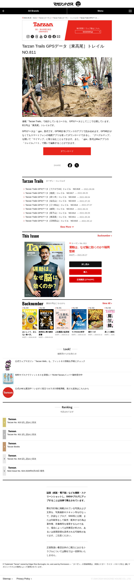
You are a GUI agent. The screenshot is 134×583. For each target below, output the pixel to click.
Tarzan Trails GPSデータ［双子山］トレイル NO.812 (57, 214)
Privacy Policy (23, 580)
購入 (85, 273)
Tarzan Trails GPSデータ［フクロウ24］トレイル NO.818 (59, 190)
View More (67, 227)
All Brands (20, 11)
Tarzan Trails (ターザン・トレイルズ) (65, 18)
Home (35, 18)
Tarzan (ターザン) (45, 18)
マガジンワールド (67, 3)
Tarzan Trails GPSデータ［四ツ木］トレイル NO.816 (57, 198)
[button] (109, 322)
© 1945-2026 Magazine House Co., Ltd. (109, 580)
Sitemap (7, 580)
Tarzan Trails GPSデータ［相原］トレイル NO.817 (56, 194)
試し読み (85, 265)
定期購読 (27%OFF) (85, 281)
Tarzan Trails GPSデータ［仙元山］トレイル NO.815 (57, 202)
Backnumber (105, 236)
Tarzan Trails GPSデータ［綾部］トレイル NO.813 (56, 210)
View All (107, 304)
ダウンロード (67, 152)
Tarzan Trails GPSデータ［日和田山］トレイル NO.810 (58, 222)
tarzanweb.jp (90, 32)
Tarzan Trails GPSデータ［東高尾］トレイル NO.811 (57, 218)
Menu (115, 11)
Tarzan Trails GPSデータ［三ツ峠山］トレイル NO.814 (58, 206)
